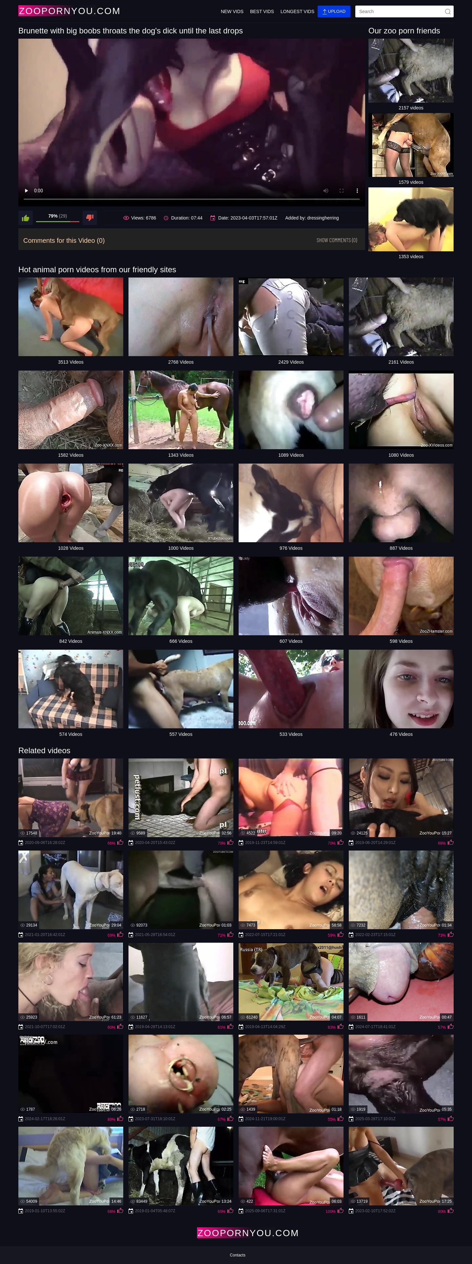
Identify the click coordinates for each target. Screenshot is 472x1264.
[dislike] (90, 218)
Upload (334, 11)
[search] (404, 11)
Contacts (237, 1255)
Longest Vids (297, 11)
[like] (25, 218)
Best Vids (262, 11)
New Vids (232, 11)
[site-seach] (448, 11)
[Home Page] (57, 10)
